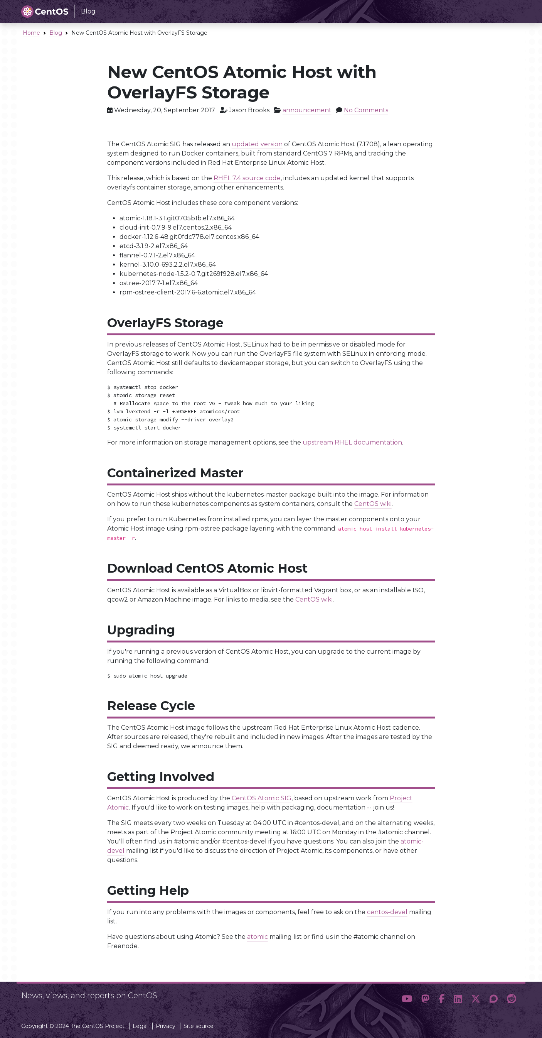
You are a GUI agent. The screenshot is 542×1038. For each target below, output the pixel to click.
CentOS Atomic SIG (261, 798)
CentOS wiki (373, 503)
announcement (307, 110)
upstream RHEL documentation (352, 442)
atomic (257, 936)
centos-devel (387, 912)
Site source (198, 1026)
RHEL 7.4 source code (247, 178)
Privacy (165, 1026)
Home (31, 32)
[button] (407, 999)
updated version (257, 144)
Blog (55, 32)
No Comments (366, 110)
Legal (140, 1026)
